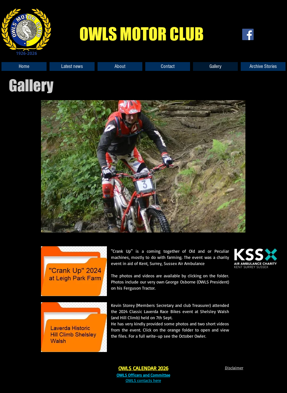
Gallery (31, 85)
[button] (143, 166)
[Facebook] (248, 34)
